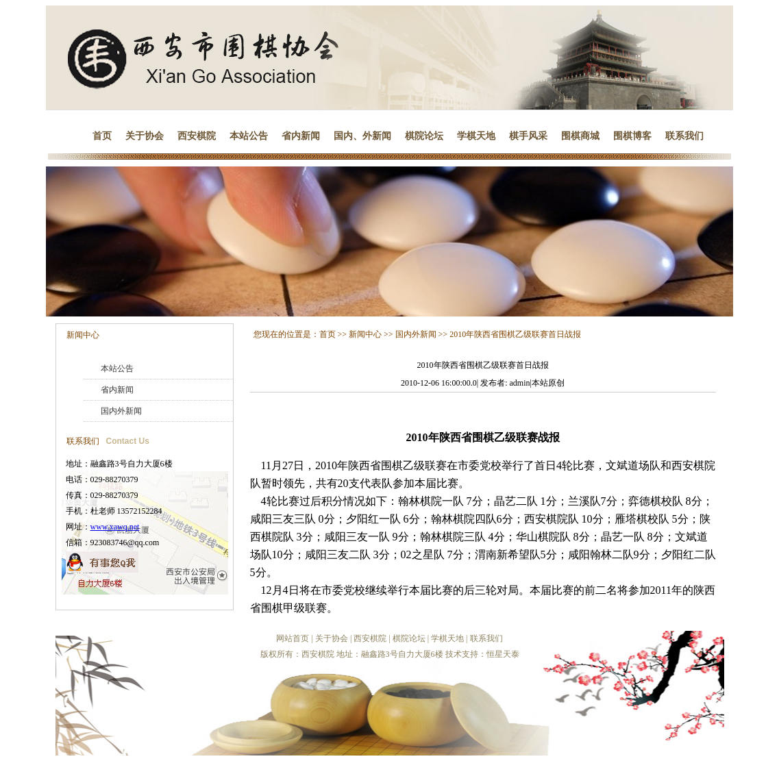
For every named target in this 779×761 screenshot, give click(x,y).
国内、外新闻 (362, 136)
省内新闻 (301, 136)
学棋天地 (476, 136)
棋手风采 (528, 136)
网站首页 (292, 638)
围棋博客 (632, 136)
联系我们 (684, 136)
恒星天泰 (502, 654)
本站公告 (249, 136)
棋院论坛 (424, 136)
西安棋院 (196, 136)
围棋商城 (580, 136)
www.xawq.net (115, 527)
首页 (102, 136)
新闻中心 (82, 335)
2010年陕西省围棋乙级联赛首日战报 (515, 334)
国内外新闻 (121, 411)
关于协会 (144, 136)
